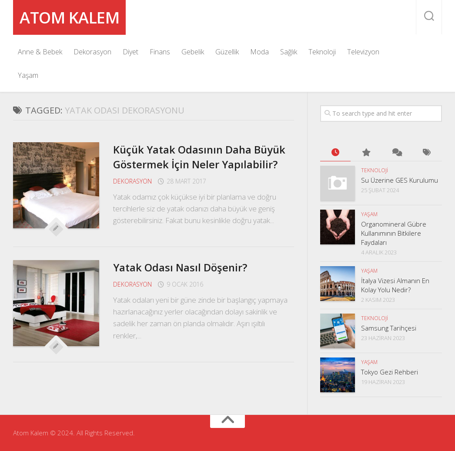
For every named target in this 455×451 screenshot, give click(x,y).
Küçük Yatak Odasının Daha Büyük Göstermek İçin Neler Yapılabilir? (188, 164)
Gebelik (192, 51)
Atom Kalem (78, 17)
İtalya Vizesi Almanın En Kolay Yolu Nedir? (395, 285)
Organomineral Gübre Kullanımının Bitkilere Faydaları (393, 233)
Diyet (130, 51)
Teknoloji (322, 51)
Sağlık (288, 51)
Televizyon (363, 51)
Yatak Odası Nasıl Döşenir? (185, 282)
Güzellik (227, 51)
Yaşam (28, 75)
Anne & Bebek (40, 51)
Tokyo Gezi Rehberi (389, 371)
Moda (259, 51)
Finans (160, 51)
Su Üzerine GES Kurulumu (399, 180)
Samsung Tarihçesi (388, 328)
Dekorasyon (92, 51)
